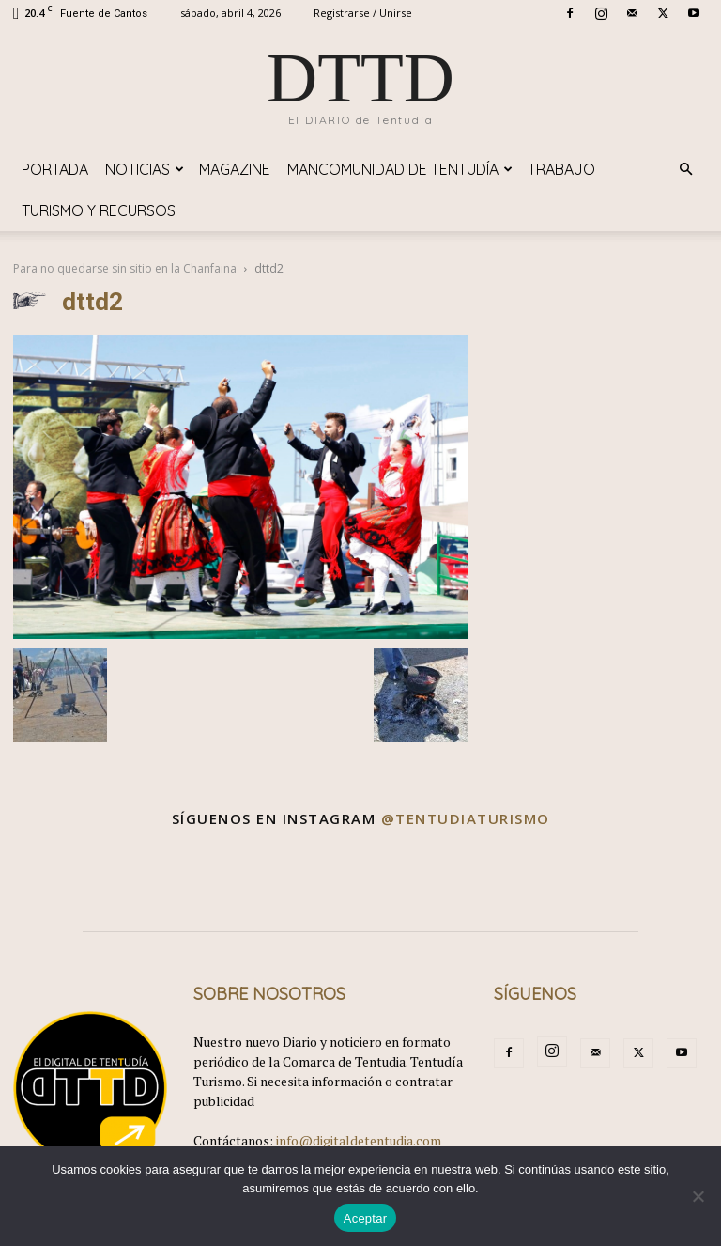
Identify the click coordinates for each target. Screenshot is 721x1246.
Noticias (144, 169)
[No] (697, 1196)
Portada (55, 169)
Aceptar (366, 1218)
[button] (685, 170)
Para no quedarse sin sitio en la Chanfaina (125, 268)
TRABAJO (561, 169)
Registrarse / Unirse (363, 13)
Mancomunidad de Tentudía (400, 169)
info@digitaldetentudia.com (358, 1140)
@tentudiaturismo (465, 818)
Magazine (234, 169)
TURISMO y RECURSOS (99, 210)
